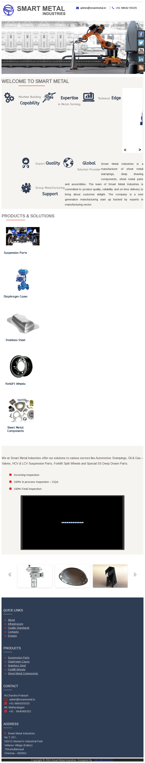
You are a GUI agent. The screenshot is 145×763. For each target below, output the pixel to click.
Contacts (13, 631)
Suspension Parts (18, 657)
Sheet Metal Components (23, 673)
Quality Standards (18, 627)
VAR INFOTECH (103, 759)
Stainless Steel (17, 665)
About (11, 619)
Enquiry (12, 635)
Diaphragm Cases (19, 661)
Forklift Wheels (16, 669)
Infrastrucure (15, 623)
